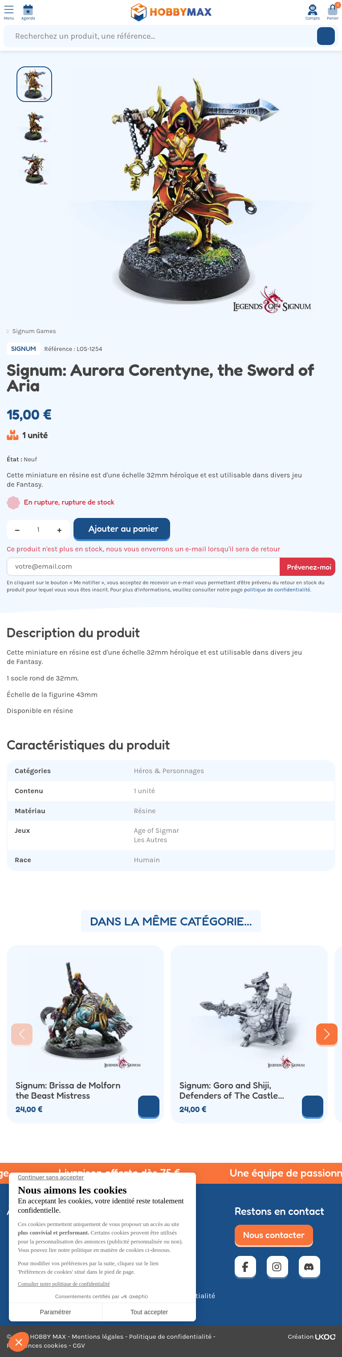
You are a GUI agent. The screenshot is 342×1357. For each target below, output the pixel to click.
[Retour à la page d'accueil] (171, 12)
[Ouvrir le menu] (9, 12)
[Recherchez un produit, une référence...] (162, 36)
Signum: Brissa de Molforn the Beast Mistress (68, 1090)
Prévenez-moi (309, 566)
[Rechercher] (326, 36)
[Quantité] (38, 529)
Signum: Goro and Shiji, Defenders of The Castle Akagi (228, 1090)
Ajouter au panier (124, 528)
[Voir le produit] (312, 1106)
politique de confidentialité (277, 590)
